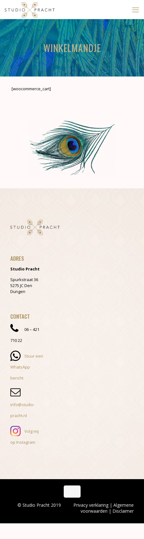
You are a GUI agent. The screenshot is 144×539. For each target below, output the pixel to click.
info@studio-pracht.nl (22, 404)
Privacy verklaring (90, 505)
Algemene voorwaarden (107, 508)
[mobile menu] (135, 9)
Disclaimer (123, 511)
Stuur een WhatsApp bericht (26, 367)
